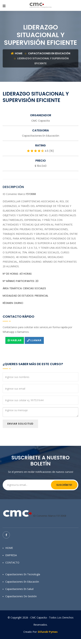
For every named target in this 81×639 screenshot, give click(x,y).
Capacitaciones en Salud (19, 589)
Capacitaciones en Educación (49, 53)
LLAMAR (34, 340)
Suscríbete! (64, 485)
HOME (9, 548)
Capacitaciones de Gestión (21, 596)
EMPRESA (11, 555)
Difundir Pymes (48, 632)
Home (16, 53)
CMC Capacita (40, 120)
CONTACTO (12, 562)
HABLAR (15, 340)
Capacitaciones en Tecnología (22, 574)
